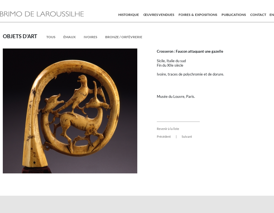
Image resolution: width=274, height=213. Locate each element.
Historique (128, 15)
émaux (69, 37)
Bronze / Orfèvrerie (123, 37)
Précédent (164, 136)
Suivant (187, 136)
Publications (234, 15)
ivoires (90, 37)
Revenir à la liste (168, 128)
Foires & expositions (198, 15)
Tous (50, 37)
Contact (258, 15)
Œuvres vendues (158, 15)
